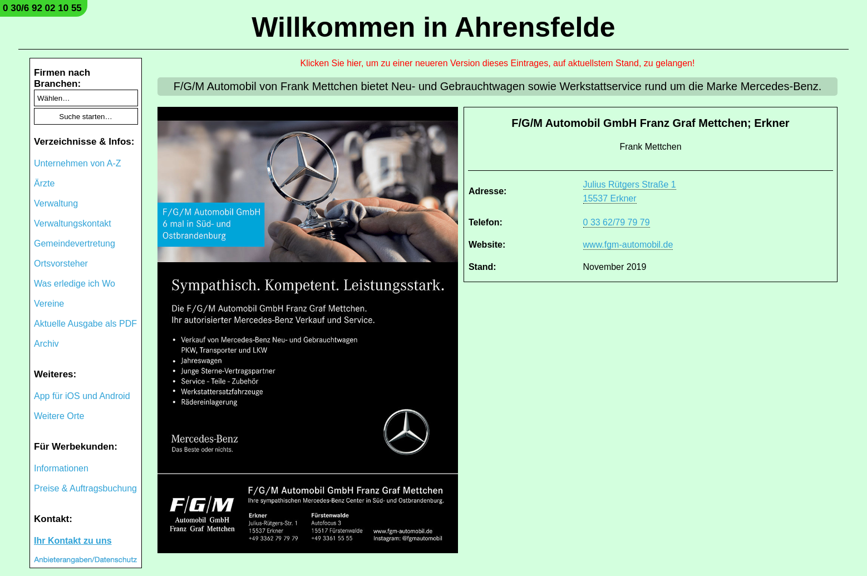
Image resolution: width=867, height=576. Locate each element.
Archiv (46, 343)
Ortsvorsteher (61, 263)
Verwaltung (56, 203)
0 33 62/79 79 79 (616, 222)
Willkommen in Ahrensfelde (433, 27)
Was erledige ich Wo (74, 283)
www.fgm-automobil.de (628, 244)
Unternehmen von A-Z (77, 163)
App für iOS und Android (82, 396)
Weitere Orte (59, 416)
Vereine (49, 303)
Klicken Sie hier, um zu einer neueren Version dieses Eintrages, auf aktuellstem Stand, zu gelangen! (498, 63)
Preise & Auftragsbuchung (85, 488)
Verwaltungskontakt (72, 223)
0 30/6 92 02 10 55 (42, 8)
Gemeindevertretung (74, 243)
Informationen (61, 468)
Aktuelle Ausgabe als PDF (85, 323)
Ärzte (44, 183)
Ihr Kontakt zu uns (73, 540)
